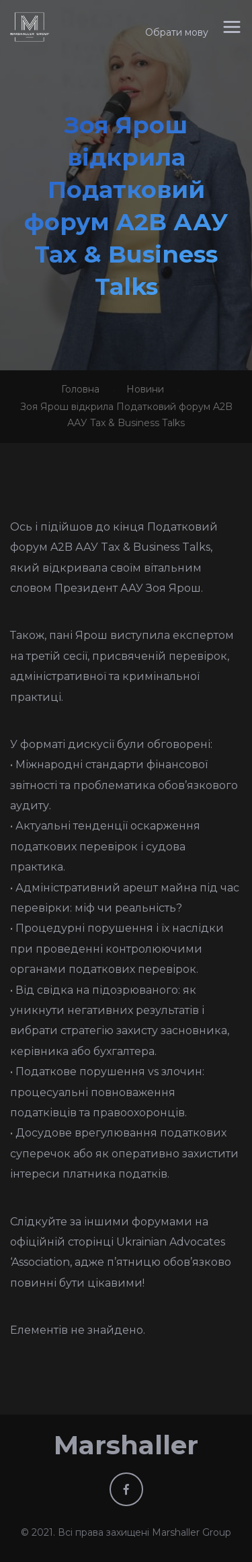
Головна (80, 389)
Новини (145, 389)
